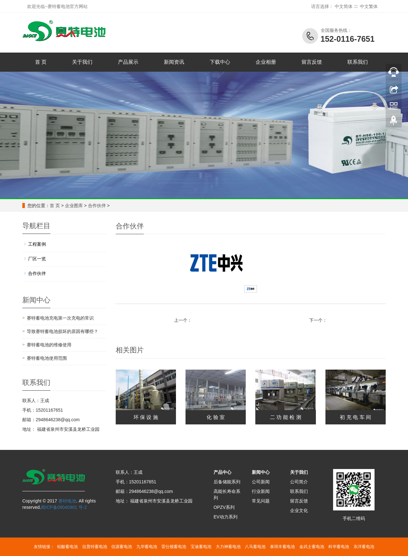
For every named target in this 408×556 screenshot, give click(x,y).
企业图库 (74, 205)
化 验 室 (216, 417)
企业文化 (299, 510)
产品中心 (222, 472)
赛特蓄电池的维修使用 (49, 344)
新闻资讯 (174, 62)
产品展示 (128, 62)
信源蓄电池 (121, 546)
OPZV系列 (224, 507)
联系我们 (357, 62)
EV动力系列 (225, 516)
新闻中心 (261, 472)
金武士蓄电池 (311, 546)
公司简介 (299, 481)
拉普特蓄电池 (94, 546)
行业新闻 (261, 491)
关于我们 (82, 62)
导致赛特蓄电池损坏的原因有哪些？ (62, 331)
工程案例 (37, 244)
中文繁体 (369, 6)
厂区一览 (37, 258)
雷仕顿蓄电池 (173, 546)
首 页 (41, 62)
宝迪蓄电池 (201, 546)
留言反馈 (312, 62)
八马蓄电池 (255, 546)
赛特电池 (67, 500)
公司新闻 (261, 481)
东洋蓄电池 (363, 546)
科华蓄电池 (338, 546)
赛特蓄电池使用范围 (47, 358)
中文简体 (344, 6)
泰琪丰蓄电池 (282, 546)
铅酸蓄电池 (67, 546)
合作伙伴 (97, 205)
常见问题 (261, 500)
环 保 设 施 (146, 417)
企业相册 (266, 62)
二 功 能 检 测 (285, 417)
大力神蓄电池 (228, 546)
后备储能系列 (227, 481)
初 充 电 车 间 (355, 417)
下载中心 (220, 62)
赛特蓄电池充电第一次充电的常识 (60, 318)
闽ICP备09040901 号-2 (64, 507)
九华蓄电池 (146, 546)
